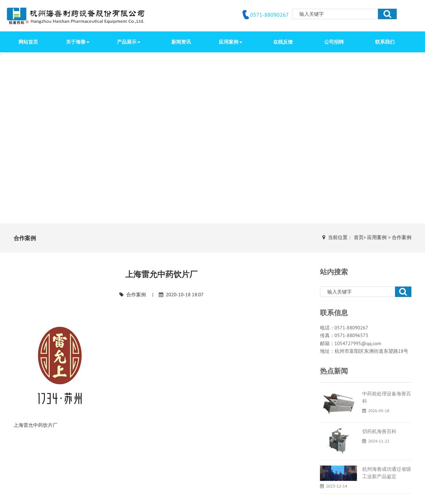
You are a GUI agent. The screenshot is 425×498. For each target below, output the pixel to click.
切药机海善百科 (379, 431)
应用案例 (377, 237)
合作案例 (401, 237)
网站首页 (28, 42)
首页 (359, 237)
